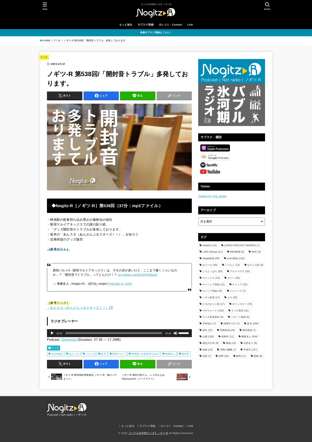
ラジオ (44, 57)
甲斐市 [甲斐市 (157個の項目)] (250, 349)
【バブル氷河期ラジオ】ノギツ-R (148, 433)
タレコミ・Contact (170, 24)
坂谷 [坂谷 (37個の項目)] (208, 330)
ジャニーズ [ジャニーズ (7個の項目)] (238, 290)
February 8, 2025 (120, 283)
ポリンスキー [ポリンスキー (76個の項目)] (242, 304)
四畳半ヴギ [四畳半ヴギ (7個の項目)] (231, 323)
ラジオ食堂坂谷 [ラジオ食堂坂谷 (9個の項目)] (213, 317)
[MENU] (45, 6)
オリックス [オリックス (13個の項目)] (211, 278)
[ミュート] (175, 333)
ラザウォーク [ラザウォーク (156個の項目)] (213, 310)
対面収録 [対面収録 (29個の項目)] (227, 330)
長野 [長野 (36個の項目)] (224, 356)
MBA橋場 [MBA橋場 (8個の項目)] (237, 251)
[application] (119, 333)
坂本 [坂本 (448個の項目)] (252, 323)
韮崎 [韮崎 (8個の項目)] (258, 356)
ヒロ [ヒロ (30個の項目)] (232, 297)
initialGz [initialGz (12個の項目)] (210, 245)
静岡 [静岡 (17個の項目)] (241, 356)
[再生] (52, 333)
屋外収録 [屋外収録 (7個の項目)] (249, 330)
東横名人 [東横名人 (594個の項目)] (249, 336)
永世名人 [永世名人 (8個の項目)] (250, 343)
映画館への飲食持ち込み (145, 353)
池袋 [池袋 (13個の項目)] (208, 349)
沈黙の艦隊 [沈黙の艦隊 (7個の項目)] (228, 349)
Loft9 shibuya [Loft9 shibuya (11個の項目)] (213, 251)
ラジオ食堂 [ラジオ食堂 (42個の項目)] (240, 310)
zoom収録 (56, 353)
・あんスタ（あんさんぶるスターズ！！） (78, 307)
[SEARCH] (267, 6)
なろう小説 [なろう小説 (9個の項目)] (255, 265)
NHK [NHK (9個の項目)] (256, 251)
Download (69, 339)
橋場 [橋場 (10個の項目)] (231, 343)
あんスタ (74, 353)
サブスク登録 (146, 24)
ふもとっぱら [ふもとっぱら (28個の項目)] (212, 271)
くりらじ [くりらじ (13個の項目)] (232, 265)
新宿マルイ (118, 353)
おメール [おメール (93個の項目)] (210, 265)
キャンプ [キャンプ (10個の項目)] (239, 284)
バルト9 (90, 353)
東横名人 (170, 353)
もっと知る (126, 24)
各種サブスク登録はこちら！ (156, 32)
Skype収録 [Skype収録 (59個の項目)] (211, 258)
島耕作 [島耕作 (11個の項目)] (227, 336)
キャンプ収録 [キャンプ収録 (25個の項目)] (212, 290)
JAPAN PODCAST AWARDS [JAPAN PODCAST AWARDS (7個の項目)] (242, 245)
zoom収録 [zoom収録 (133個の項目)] (236, 258)
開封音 (185, 353)
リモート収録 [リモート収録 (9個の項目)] (240, 317)
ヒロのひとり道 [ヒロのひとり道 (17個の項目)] (214, 304)
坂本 (103, 353)
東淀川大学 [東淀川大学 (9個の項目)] (211, 343)
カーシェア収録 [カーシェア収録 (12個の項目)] (214, 284)
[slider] (113, 333)
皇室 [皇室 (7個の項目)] (207, 356)
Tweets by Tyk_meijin (212, 196)
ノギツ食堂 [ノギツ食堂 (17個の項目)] (211, 297)
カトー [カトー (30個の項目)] (233, 278)
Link (190, 24)
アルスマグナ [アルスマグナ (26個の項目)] (240, 271)
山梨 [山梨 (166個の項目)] (208, 336)
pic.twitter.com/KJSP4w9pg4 (137, 274)
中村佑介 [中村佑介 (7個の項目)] (209, 323)
